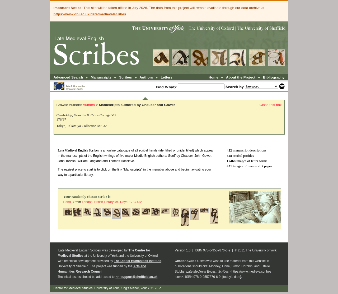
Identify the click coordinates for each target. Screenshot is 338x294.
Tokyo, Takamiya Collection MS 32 (82, 126)
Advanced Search (68, 77)
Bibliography (273, 77)
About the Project (240, 77)
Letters (166, 77)
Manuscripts (101, 77)
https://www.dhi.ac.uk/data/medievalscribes (90, 14)
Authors (146, 77)
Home (213, 77)
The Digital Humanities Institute (137, 261)
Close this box (271, 105)
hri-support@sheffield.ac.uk (136, 277)
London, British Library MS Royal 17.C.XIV (112, 202)
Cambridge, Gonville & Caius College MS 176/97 (86, 117)
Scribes (125, 77)
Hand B (69, 202)
